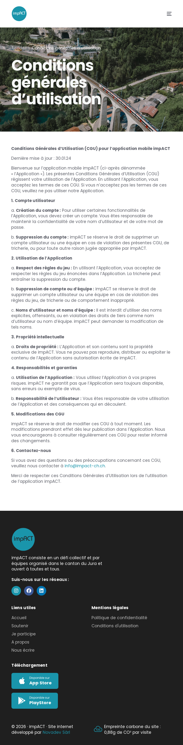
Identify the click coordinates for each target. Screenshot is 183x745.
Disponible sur (39, 678)
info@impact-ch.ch (85, 466)
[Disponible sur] (22, 681)
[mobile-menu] (164, 13)
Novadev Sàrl (56, 732)
